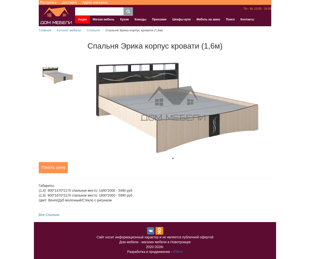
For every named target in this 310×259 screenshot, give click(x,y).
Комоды (140, 19)
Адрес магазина (95, 2)
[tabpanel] (173, 104)
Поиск (230, 19)
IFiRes (178, 252)
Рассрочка (48, 2)
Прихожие (159, 19)
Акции (82, 19)
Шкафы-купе (181, 19)
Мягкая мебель (104, 19)
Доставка (69, 2)
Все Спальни (49, 215)
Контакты (247, 19)
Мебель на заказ (208, 19)
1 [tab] (172, 158)
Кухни (124, 19)
